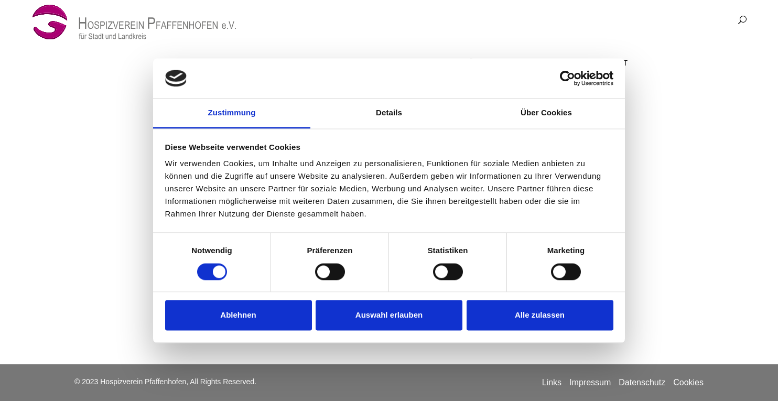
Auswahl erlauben (389, 315)
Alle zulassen (540, 315)
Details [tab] (389, 113)
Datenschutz (642, 382)
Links (551, 382)
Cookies (688, 382)
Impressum (590, 382)
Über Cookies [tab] (546, 113)
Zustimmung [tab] (232, 113)
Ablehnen (238, 315)
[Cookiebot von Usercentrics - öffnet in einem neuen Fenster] (567, 78)
